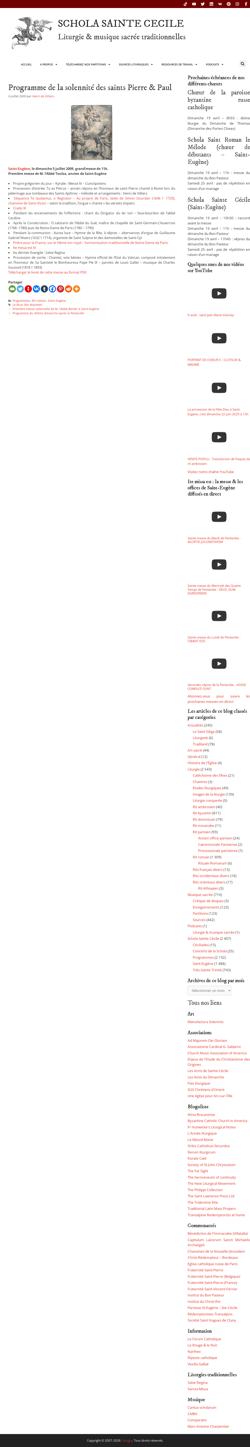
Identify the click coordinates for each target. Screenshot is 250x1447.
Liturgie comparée (207, 800)
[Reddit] (68, 288)
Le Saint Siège (204, 731)
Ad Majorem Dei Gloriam (207, 1040)
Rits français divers (208, 869)
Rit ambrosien (204, 806)
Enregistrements (206, 907)
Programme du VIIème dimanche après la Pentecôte (48, 313)
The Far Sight (198, 1171)
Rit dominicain (204, 819)
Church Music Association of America (217, 1053)
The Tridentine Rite (203, 1202)
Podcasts (215, 64)
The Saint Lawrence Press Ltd (211, 1196)
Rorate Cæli (197, 1158)
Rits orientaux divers (209, 882)
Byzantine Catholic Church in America (217, 1120)
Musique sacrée (200, 894)
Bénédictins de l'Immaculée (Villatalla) (218, 1233)
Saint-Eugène (19, 168)
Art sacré (195, 750)
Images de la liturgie (209, 794)
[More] (76, 288)
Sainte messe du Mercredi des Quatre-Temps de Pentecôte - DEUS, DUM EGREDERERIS (215, 589)
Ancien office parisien (215, 838)
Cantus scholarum (202, 1407)
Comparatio (197, 1420)
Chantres (200, 781)
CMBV (192, 1413)
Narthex (194, 1351)
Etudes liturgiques (207, 788)
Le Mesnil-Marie (200, 1139)
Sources (199, 919)
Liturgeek (200, 737)
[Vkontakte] (36, 288)
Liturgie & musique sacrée (214, 932)
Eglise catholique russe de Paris (212, 1263)
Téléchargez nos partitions (88, 64)
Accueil (26, 64)
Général (194, 756)
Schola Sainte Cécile (203, 938)
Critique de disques (208, 900)
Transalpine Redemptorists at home (216, 1215)
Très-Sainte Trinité (207, 970)
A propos (49, 64)
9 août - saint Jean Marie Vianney (211, 315)
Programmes (21, 301)
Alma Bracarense (201, 1114)
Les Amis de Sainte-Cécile (208, 1070)
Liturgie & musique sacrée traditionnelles (122, 37)
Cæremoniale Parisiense (217, 844)
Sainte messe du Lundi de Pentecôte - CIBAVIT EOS (214, 639)
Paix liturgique (199, 1083)
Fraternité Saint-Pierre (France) (212, 1282)
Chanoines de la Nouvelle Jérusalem (216, 1251)
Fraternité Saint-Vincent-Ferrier (212, 1289)
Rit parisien (202, 832)
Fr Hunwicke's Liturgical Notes (212, 1127)
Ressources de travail (179, 64)
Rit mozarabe (203, 825)
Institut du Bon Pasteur (206, 1295)
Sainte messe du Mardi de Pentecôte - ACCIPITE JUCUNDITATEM (214, 540)
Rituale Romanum (212, 863)
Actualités (195, 725)
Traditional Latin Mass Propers (212, 1208)
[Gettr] (28, 288)
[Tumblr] (44, 288)
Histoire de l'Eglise (202, 762)
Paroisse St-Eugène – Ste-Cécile (212, 1307)
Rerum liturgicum (202, 1152)
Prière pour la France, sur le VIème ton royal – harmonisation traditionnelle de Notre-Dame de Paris (90, 242)
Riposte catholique (202, 1357)
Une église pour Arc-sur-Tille (210, 1095)
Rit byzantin (202, 813)
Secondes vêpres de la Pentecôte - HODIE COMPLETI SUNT (217, 686)
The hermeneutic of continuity (212, 1177)
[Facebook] (52, 288)
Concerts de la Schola (210, 951)
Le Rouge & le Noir (202, 1345)
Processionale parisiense (218, 850)
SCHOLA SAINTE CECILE (121, 23)
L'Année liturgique (202, 1133)
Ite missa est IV (24, 247)
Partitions (200, 913)
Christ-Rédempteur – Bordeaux (213, 1257)
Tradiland (200, 744)
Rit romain (39, 301)
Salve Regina (198, 1382)
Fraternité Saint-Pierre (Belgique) (214, 1276)
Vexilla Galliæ (198, 1364)
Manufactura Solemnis (205, 1021)
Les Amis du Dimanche (206, 1077)
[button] (242, 63)
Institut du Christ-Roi (204, 1301)
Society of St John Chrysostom (212, 1164)
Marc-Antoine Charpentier (208, 1426)
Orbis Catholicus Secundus (209, 1145)
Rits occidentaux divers (211, 875)
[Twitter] (20, 288)
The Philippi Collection (205, 1189)
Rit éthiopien (208, 888)
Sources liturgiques (136, 64)
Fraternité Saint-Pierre (205, 1270)
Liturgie (194, 769)
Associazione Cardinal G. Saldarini (214, 1046)
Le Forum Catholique (204, 1339)
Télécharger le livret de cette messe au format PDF (47, 272)
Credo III (19, 208)
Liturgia (126, 1440)
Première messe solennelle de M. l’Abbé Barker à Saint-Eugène (56, 309)
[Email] (12, 288)
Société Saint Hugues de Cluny (212, 1320)
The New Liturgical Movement (211, 1183)
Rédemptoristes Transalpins (210, 1314)
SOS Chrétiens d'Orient (206, 1089)
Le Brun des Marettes (27, 305)
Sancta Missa (198, 1389)
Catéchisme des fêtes (210, 775)
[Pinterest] (60, 288)
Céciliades (201, 944)
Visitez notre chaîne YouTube (211, 471)
